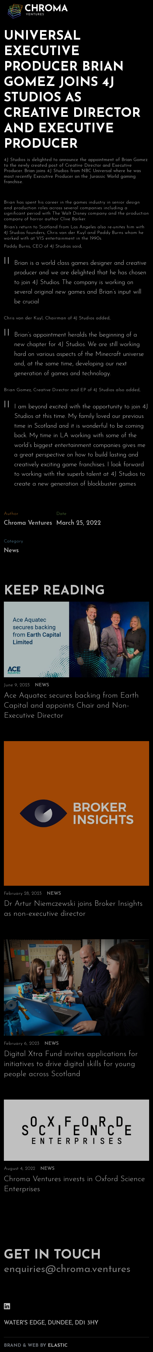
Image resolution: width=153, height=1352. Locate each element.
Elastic (57, 1347)
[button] (143, 10)
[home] (36, 10)
